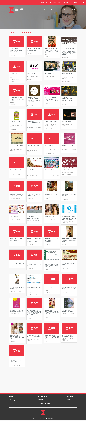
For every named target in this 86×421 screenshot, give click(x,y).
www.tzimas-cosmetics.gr (33, 200)
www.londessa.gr (49, 245)
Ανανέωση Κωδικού (12, 400)
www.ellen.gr (48, 292)
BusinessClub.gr (44, 2)
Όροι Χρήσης (40, 400)
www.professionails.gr (67, 294)
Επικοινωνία (66, 2)
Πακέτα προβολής (52, 2)
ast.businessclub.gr (66, 81)
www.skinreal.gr (14, 129)
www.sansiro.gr (31, 79)
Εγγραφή (82, 2)
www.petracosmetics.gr (32, 294)
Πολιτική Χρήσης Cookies (43, 402)
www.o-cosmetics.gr (49, 319)
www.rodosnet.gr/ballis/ (50, 153)
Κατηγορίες (40, 398)
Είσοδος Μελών (12, 398)
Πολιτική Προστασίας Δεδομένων (44, 403)
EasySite (59, 2)
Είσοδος (75, 2)
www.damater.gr (49, 128)
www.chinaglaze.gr (49, 104)
